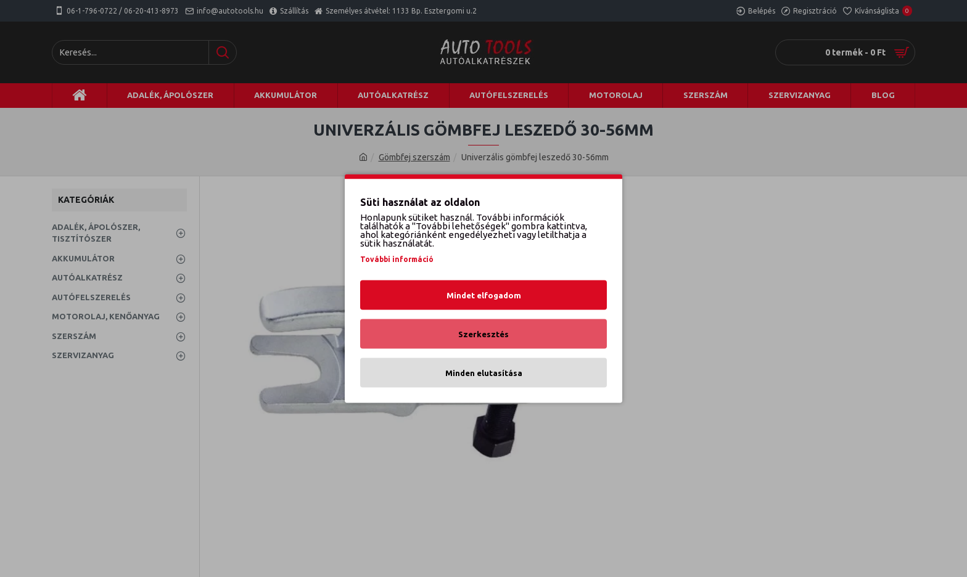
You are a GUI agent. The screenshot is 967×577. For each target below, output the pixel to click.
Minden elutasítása (483, 373)
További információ (397, 259)
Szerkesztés (483, 334)
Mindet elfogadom (483, 295)
